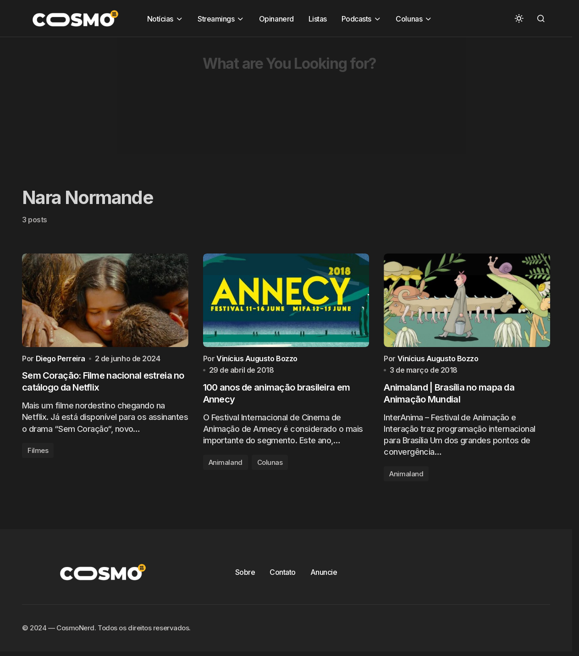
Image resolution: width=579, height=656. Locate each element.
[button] (519, 18)
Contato (283, 575)
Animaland (226, 465)
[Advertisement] (275, 101)
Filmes (38, 453)
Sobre (245, 575)
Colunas (270, 465)
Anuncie (323, 575)
